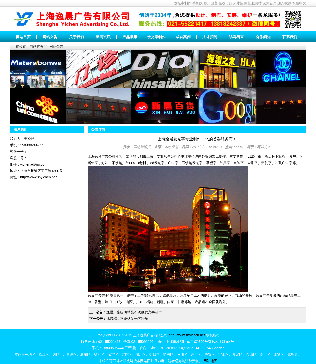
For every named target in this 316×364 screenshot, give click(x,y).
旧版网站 (255, 3)
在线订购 (225, 3)
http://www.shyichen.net (187, 335)
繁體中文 (299, 3)
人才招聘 (240, 3)
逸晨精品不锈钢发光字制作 (127, 319)
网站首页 (23, 37)
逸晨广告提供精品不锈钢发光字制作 (134, 312)
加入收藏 (284, 3)
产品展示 (129, 37)
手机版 (197, 3)
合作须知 (263, 37)
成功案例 (183, 37)
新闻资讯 (103, 37)
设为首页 (269, 3)
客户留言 (210, 3)
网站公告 (49, 37)
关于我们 (76, 37)
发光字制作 (182, 3)
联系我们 (289, 37)
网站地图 (210, 361)
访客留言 (236, 37)
